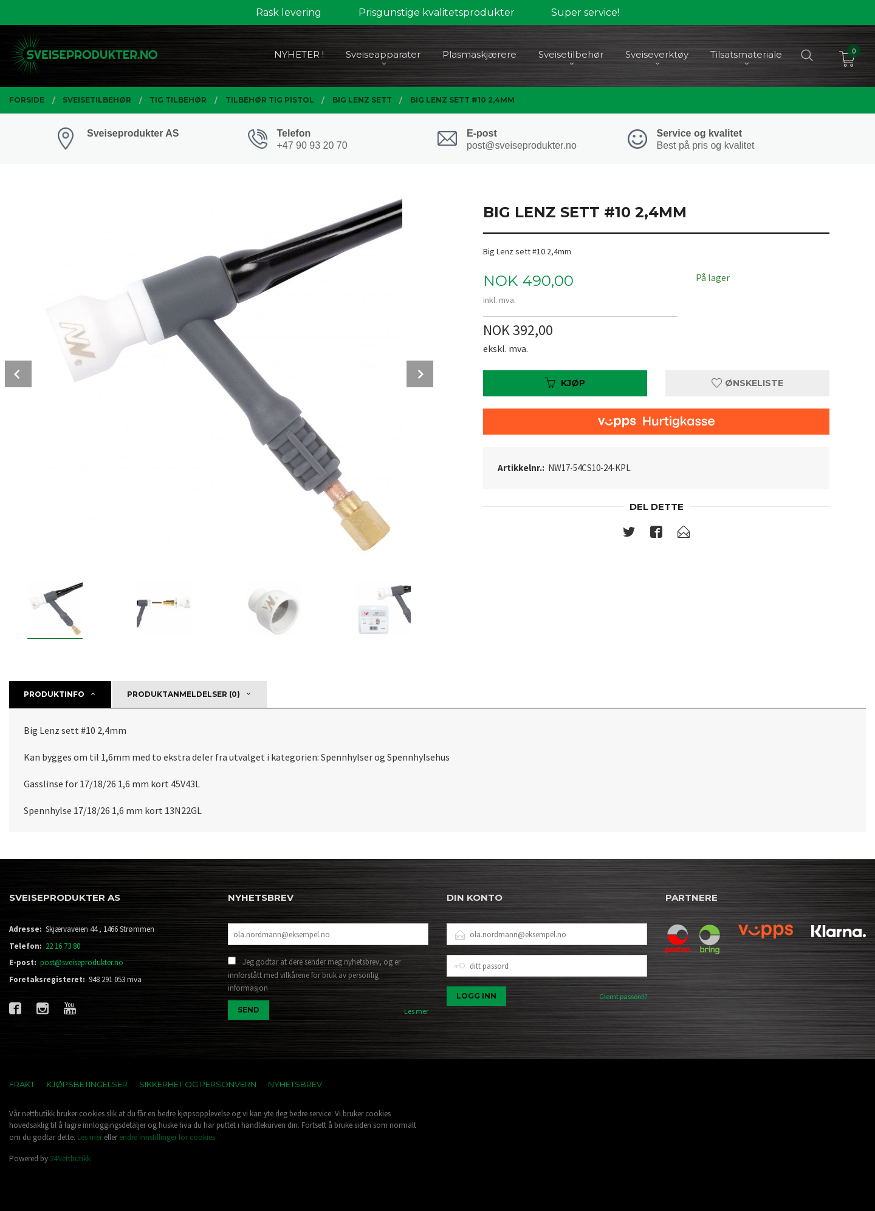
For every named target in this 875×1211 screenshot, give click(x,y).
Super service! (585, 12)
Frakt (22, 1084)
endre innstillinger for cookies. (168, 1137)
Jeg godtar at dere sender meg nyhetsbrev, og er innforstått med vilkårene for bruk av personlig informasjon (314, 975)
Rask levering (288, 12)
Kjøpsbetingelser (87, 1084)
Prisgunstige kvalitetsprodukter (437, 12)
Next (420, 374)
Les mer (416, 1011)
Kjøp (565, 383)
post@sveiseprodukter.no (81, 962)
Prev (18, 374)
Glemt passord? (623, 996)
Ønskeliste (747, 383)
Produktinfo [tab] (54, 694)
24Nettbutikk (70, 1158)
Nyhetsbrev (295, 1084)
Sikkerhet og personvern (197, 1084)
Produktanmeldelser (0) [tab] (183, 694)
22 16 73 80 (63, 946)
